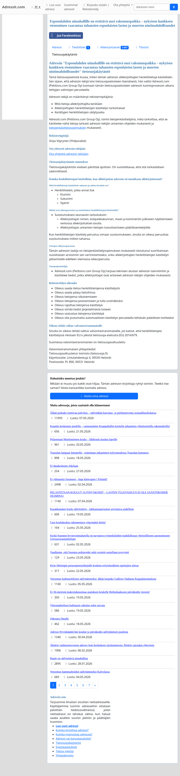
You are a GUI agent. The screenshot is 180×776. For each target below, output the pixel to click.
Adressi (57, 47)
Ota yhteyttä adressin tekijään (68, 154)
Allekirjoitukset (112, 47)
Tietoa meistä (64, 751)
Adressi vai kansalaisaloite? (73, 739)
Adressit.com (13, 7)
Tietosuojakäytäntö (64, 54)
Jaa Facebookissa (65, 35)
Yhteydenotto (64, 755)
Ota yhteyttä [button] (121, 5)
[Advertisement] (22, 67)
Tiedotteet (79, 47)
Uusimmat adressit (71, 7)
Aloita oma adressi (94, 396)
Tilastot (142, 47)
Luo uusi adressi (53, 7)
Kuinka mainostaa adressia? (74, 734)
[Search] (152, 7)
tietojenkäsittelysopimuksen (67, 128)
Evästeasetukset (66, 747)
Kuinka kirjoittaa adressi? (72, 730)
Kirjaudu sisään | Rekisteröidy (95, 7)
